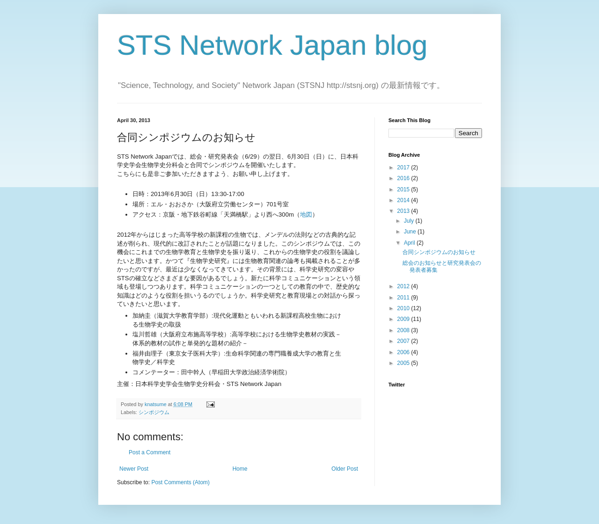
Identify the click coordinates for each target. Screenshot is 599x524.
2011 (404, 297)
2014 (404, 200)
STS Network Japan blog (272, 45)
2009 (404, 319)
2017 (404, 167)
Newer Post (133, 469)
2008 (404, 330)
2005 (404, 363)
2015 (404, 189)
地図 (306, 214)
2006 (404, 352)
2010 (404, 308)
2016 (404, 178)
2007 (404, 341)
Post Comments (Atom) (180, 482)
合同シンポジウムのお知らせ (438, 252)
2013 (404, 211)
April (410, 243)
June (410, 231)
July (410, 221)
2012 (404, 286)
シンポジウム (154, 412)
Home (240, 469)
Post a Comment (149, 452)
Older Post (344, 469)
